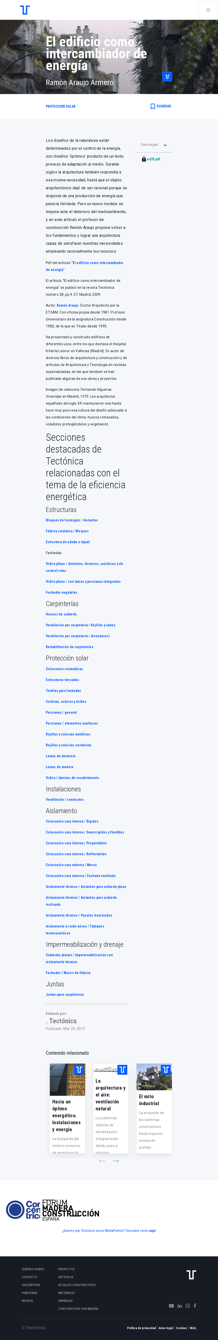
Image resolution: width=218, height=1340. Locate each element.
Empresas (65, 1301)
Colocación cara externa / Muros (71, 865)
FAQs (193, 1328)
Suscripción (31, 1285)
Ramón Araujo (68, 305)
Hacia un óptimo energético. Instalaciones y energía (66, 1115)
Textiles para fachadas (63, 691)
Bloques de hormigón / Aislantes (72, 520)
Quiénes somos (33, 1269)
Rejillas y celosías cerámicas (69, 745)
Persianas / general (61, 712)
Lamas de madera (60, 767)
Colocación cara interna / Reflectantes (76, 854)
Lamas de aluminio (61, 756)
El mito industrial (149, 1100)
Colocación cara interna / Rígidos (72, 821)
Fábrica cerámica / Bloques (67, 531)
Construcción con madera (78, 1309)
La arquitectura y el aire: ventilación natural (111, 1095)
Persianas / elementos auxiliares (72, 723)
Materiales (66, 1293)
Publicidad (29, 1293)
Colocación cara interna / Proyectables (76, 843)
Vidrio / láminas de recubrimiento (72, 778)
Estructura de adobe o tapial (68, 542)
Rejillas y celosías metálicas (68, 734)
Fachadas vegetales (61, 592)
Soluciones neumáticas (64, 669)
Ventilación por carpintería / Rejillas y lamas (80, 625)
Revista (27, 1301)
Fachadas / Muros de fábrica (68, 973)
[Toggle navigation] (208, 10)
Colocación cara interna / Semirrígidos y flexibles (85, 832)
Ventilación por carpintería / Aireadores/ (78, 636)
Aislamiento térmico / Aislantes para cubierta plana (86, 887)
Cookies (181, 1328)
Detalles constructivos (77, 1285)
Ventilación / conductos (65, 800)
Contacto (29, 1277)
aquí (152, 1231)
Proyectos (66, 1269)
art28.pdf (153, 159)
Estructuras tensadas (62, 680)
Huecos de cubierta (61, 614)
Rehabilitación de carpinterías (69, 647)
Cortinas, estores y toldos (66, 702)
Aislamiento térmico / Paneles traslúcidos (79, 915)
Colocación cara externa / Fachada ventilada (81, 876)
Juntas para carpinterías (65, 995)
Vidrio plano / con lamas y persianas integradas (83, 582)
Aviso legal (166, 1328)
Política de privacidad (141, 1328)
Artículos (65, 1277)
